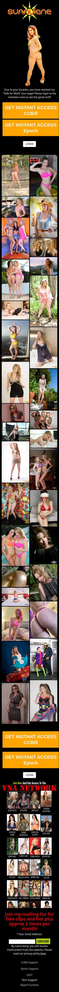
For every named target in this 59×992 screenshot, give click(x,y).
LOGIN (29, 144)
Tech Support (29, 980)
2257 (29, 975)
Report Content (29, 985)
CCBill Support (29, 962)
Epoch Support (29, 968)
